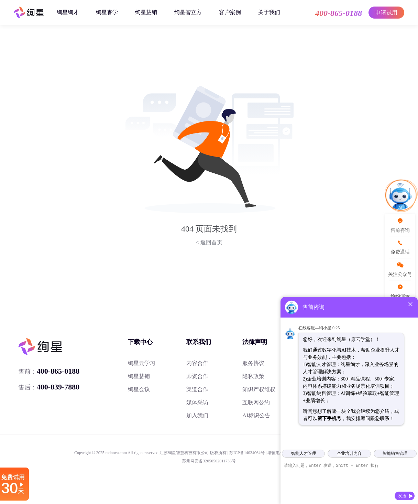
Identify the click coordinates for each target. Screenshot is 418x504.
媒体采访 (197, 402)
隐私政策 (253, 376)
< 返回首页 (209, 242)
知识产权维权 (258, 389)
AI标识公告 (256, 415)
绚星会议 (139, 389)
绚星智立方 (188, 12)
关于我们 (269, 12)
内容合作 (197, 363)
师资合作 (197, 376)
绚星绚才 (68, 12)
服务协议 (253, 363)
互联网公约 (256, 402)
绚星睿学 (107, 12)
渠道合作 (197, 389)
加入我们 (197, 415)
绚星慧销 (146, 12)
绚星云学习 (141, 363)
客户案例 (230, 12)
